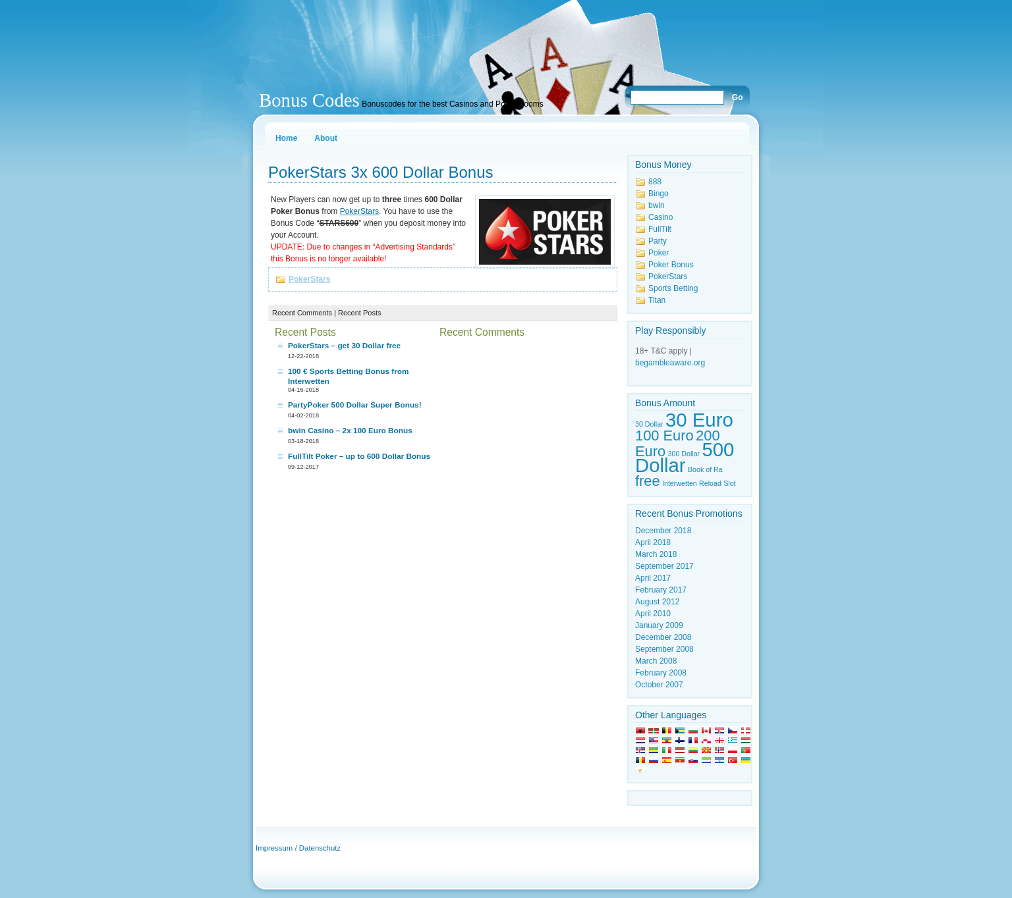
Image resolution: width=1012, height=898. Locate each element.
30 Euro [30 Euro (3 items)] (699, 420)
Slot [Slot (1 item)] (729, 483)
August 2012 (657, 601)
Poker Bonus (671, 264)
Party (657, 241)
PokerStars (309, 279)
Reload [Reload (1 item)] (710, 483)
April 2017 (653, 578)
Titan (656, 300)
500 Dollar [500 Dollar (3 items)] (684, 457)
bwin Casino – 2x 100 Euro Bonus (350, 430)
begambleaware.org (670, 362)
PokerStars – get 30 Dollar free (344, 345)
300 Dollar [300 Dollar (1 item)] (684, 454)
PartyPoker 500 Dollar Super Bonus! (355, 404)
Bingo (658, 193)
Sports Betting (673, 288)
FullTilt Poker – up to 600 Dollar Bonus (359, 456)
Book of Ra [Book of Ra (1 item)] (705, 469)
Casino (660, 217)
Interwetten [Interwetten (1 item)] (679, 483)
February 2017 (661, 589)
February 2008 (661, 672)
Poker (658, 252)
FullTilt (659, 229)
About (325, 138)
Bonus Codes (309, 100)
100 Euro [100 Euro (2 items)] (664, 435)
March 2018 (656, 554)
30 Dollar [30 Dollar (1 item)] (649, 424)
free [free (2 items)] (647, 481)
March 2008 (656, 661)
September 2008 (664, 649)
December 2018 (663, 530)
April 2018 (653, 542)
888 (654, 181)
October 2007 (659, 684)
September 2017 (664, 566)
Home (286, 138)
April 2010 (653, 613)
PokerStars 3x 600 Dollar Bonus (380, 172)
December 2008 (663, 637)
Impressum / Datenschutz (298, 848)
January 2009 (659, 625)
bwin (656, 205)
